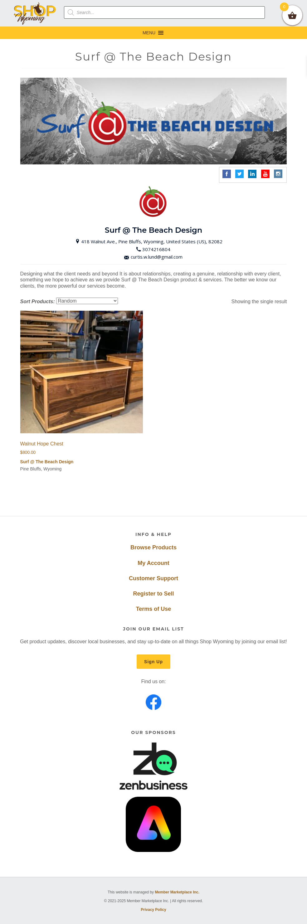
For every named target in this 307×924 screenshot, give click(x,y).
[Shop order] (87, 301)
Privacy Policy (153, 909)
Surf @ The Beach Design (47, 461)
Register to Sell (153, 594)
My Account (153, 563)
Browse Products (153, 547)
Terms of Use (153, 609)
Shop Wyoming (35, 13)
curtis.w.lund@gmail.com (153, 257)
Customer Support (153, 578)
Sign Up (153, 661)
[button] (149, 33)
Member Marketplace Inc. (177, 892)
